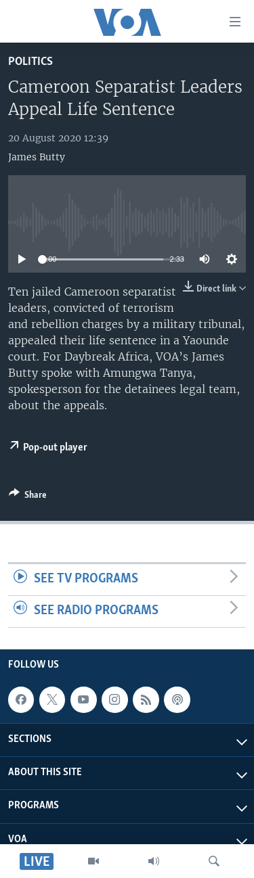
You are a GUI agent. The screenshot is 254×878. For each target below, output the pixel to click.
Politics (30, 62)
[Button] (28, 497)
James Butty (36, 157)
